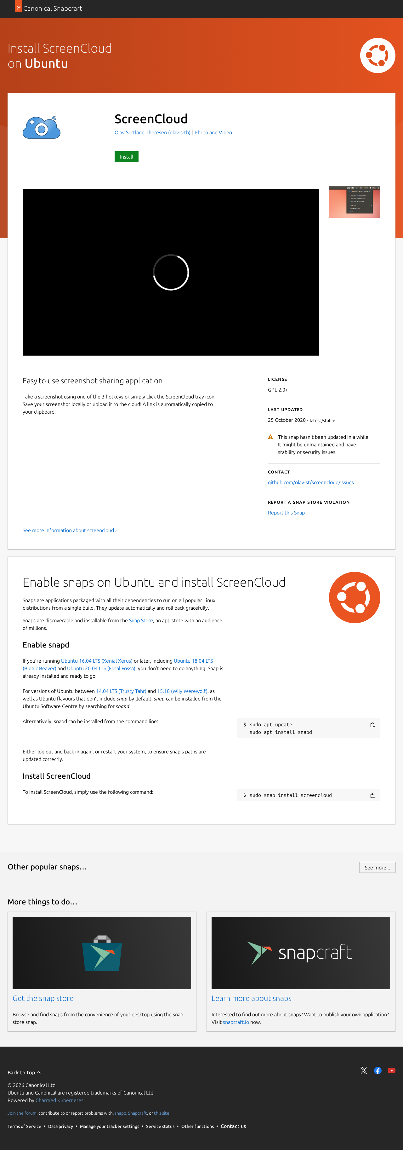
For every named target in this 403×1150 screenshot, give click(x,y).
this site (161, 1113)
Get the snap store (43, 998)
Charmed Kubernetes (59, 1100)
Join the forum (22, 1113)
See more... (377, 867)
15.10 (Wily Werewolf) (182, 691)
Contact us (233, 1126)
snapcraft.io (236, 1022)
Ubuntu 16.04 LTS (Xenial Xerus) (97, 661)
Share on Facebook (378, 1070)
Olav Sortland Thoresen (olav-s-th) (153, 132)
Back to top (24, 1072)
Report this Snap (286, 512)
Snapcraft (137, 1113)
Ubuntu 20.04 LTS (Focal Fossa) (101, 668)
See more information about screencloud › (70, 530)
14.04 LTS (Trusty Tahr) (121, 691)
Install (126, 157)
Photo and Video (213, 132)
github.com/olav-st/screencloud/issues (311, 482)
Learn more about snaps (252, 998)
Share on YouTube (391, 1070)
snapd (120, 1113)
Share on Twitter (364, 1070)
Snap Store (141, 620)
